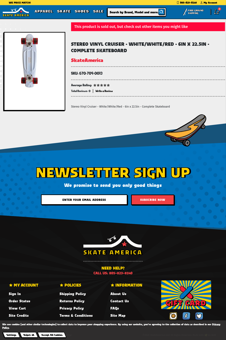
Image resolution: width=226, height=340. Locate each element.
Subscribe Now (152, 200)
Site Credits (19, 315)
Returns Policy (72, 300)
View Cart (17, 308)
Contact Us (119, 300)
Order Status (19, 300)
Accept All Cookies (52, 335)
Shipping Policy (73, 293)
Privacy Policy (72, 308)
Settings (11, 335)
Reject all (29, 335)
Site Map (117, 315)
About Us (118, 293)
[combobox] (136, 12)
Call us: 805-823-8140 (113, 272)
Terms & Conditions (76, 315)
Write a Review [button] (104, 90)
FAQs (114, 308)
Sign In (15, 293)
